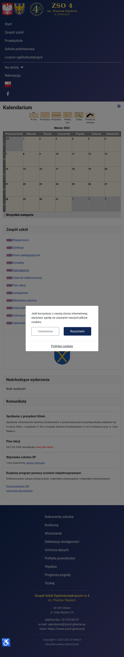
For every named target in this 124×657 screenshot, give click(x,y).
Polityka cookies (62, 346)
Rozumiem (77, 331)
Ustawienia (45, 331)
